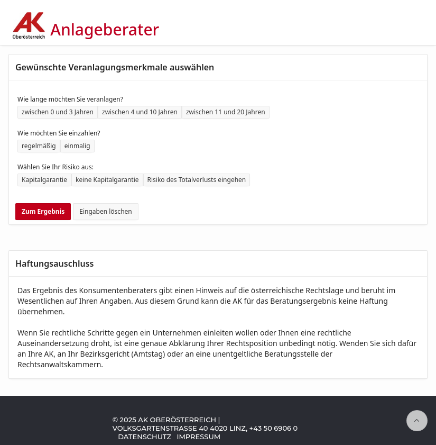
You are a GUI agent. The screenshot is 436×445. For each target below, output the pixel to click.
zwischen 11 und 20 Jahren (225, 111)
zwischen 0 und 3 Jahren (58, 111)
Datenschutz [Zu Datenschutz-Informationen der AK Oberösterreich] (144, 436)
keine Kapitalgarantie (107, 179)
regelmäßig (39, 145)
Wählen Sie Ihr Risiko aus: (55, 166)
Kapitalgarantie (44, 179)
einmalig (77, 145)
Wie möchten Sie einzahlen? (58, 133)
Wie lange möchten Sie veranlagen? (70, 99)
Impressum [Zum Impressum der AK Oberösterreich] (198, 436)
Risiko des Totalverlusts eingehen (196, 179)
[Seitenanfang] (417, 420)
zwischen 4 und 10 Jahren (140, 111)
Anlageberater (104, 29)
